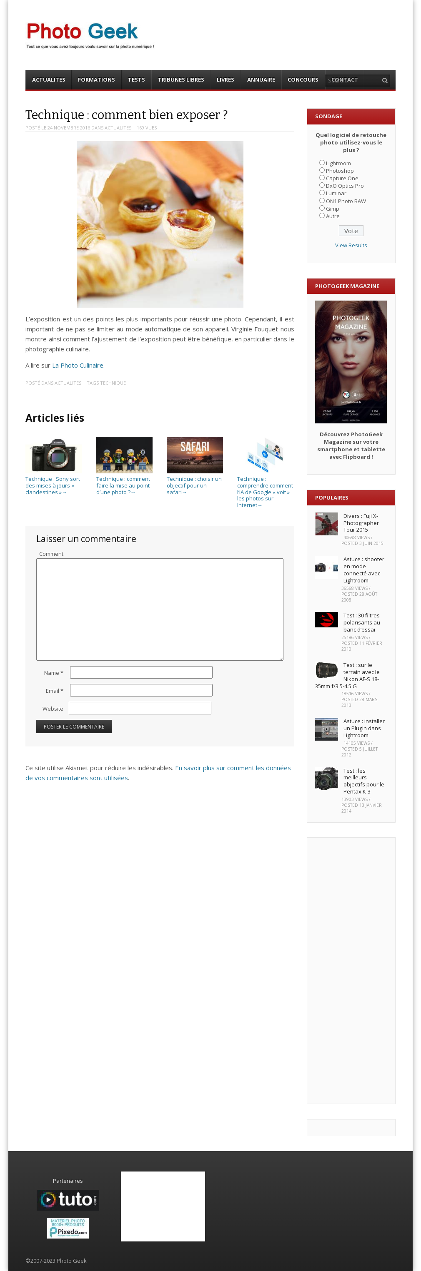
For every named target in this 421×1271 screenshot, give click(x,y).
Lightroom (338, 163)
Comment (51, 553)
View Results (351, 245)
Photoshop (340, 170)
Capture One (342, 178)
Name (53, 673)
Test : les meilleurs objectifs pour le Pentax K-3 (363, 781)
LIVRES (225, 79)
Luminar (336, 193)
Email (54, 690)
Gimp (332, 208)
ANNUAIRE (261, 79)
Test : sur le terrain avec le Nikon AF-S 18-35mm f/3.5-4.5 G (347, 675)
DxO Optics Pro (345, 185)
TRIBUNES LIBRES (181, 79)
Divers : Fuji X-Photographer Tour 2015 (361, 523)
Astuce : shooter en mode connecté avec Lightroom (363, 569)
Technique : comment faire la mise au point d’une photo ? (124, 482)
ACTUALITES (48, 79)
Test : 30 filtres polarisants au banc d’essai (361, 622)
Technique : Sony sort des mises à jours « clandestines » (53, 482)
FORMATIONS (96, 79)
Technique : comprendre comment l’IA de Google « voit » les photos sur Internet (265, 489)
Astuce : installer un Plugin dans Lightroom (364, 728)
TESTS (136, 79)
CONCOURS (303, 79)
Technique (113, 383)
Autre (333, 216)
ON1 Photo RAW (346, 201)
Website (53, 708)
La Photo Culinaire (77, 365)
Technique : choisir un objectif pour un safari (195, 482)
